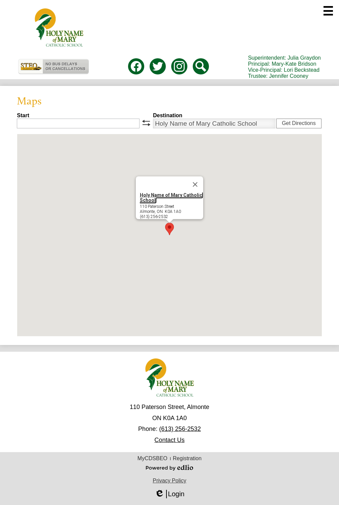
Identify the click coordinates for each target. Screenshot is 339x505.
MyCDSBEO (152, 458)
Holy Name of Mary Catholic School (171, 197)
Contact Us (169, 440)
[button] (169, 229)
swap (146, 123)
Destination (167, 115)
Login (170, 494)
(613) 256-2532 (180, 428)
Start (23, 115)
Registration (187, 458)
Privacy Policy (169, 480)
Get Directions (299, 123)
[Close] (195, 185)
